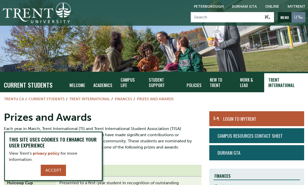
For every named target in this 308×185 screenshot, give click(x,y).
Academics (101, 81)
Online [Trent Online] (272, 6)
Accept (53, 170)
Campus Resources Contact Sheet (250, 131)
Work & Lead (245, 78)
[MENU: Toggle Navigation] (291, 17)
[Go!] (267, 17)
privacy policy (46, 153)
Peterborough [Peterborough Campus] (209, 6)
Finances (123, 94)
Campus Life (125, 78)
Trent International (280, 78)
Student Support (154, 78)
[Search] (226, 17)
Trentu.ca (14, 94)
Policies (193, 81)
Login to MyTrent (239, 114)
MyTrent (296, 6)
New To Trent (214, 78)
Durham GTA (229, 148)
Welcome (76, 81)
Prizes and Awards (155, 94)
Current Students (28, 80)
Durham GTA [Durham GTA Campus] (244, 6)
